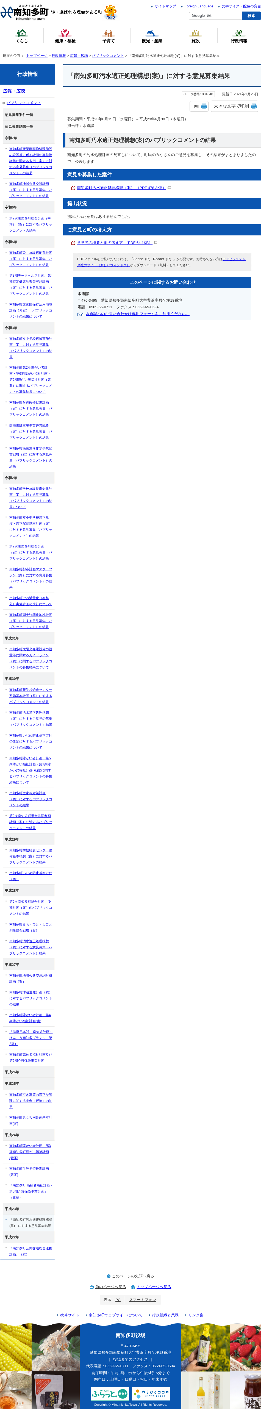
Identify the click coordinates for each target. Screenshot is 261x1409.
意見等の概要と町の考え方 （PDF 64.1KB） (117, 243)
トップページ (37, 56)
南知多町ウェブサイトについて (116, 1315)
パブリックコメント (108, 56)
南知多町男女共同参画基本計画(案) (30, 1120)
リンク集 (196, 1315)
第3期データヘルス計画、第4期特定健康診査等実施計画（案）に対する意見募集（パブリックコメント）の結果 (31, 285)
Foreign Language (199, 6)
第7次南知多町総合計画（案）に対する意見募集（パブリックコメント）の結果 (30, 552)
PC (118, 1300)
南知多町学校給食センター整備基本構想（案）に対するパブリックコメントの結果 (30, 856)
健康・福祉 (65, 36)
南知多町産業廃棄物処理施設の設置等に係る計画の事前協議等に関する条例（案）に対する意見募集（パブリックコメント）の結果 (30, 161)
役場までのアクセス (130, 1359)
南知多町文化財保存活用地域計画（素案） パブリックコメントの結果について (30, 310)
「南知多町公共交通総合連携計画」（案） (30, 1251)
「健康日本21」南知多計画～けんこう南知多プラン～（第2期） (31, 1038)
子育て (108, 36)
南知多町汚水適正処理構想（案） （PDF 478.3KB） (124, 188)
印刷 (196, 106)
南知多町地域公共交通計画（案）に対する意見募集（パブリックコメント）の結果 (30, 190)
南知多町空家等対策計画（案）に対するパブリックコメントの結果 (30, 799)
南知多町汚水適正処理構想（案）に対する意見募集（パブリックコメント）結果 (30, 947)
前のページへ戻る (110, 1287)
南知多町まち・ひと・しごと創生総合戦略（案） (30, 927)
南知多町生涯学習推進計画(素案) (29, 1172)
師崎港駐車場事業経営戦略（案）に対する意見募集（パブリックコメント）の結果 (30, 432)
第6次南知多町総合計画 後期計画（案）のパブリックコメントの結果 (30, 908)
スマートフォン (142, 1300)
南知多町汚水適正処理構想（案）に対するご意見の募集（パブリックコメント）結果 (30, 719)
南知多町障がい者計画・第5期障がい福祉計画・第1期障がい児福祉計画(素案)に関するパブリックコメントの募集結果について (30, 770)
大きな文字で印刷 (231, 106)
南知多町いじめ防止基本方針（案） (30, 876)
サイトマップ (165, 6)
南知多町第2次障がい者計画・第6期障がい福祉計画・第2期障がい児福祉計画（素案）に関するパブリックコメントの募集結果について (30, 380)
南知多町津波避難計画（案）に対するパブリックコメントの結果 (30, 998)
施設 (195, 36)
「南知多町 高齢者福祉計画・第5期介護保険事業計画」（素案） (31, 1191)
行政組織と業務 (165, 1315)
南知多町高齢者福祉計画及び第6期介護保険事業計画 (30, 1058)
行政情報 (59, 56)
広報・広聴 (79, 56)
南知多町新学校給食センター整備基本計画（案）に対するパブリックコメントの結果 (30, 696)
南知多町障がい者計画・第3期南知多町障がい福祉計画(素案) (30, 1152)
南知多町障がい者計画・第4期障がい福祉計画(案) (30, 1018)
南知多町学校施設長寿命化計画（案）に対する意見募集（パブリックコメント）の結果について (30, 498)
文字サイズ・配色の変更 (241, 6)
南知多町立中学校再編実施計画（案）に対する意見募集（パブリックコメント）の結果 (30, 348)
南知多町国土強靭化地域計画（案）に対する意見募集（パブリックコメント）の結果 (30, 621)
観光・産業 (152, 36)
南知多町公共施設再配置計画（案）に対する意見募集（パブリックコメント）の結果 (30, 259)
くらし (22, 36)
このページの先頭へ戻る (133, 1276)
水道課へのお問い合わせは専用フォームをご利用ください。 (138, 314)
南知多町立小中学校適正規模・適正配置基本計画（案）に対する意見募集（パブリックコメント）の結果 (30, 527)
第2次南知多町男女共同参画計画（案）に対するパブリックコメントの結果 (30, 822)
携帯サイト (69, 1315)
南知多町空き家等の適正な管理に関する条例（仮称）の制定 (30, 1101)
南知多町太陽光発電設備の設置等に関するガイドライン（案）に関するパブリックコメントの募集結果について (30, 658)
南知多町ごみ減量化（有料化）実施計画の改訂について (30, 601)
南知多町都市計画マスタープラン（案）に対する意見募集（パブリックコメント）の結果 (30, 578)
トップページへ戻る (154, 1287)
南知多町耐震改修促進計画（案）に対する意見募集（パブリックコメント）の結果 (30, 408)
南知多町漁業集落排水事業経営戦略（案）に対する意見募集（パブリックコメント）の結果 (30, 457)
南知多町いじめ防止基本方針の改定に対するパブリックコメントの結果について (30, 741)
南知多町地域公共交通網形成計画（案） (30, 978)
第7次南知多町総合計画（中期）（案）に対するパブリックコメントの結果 (30, 224)
